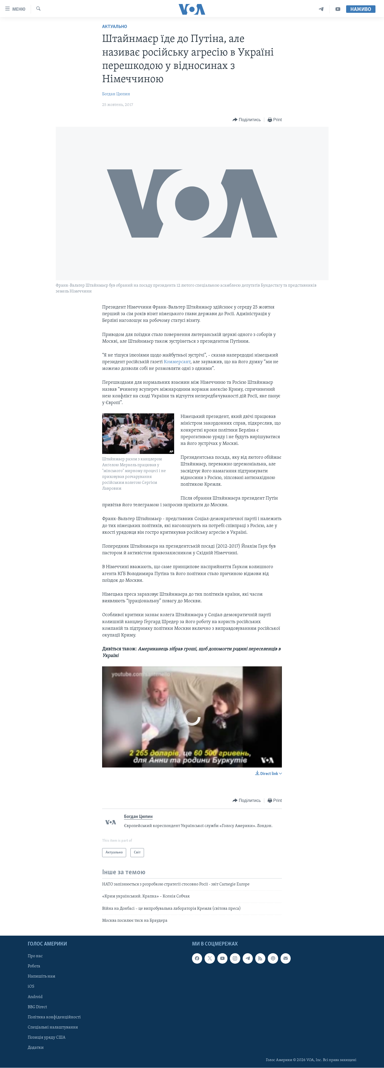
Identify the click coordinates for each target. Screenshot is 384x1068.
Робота (34, 966)
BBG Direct (37, 1007)
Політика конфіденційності (54, 1017)
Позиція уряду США (46, 1037)
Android (35, 997)
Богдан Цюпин (116, 94)
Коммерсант (177, 362)
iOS (31, 987)
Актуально (114, 26)
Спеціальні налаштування (53, 1027)
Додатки (36, 1048)
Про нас (35, 956)
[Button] (247, 120)
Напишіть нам (41, 977)
